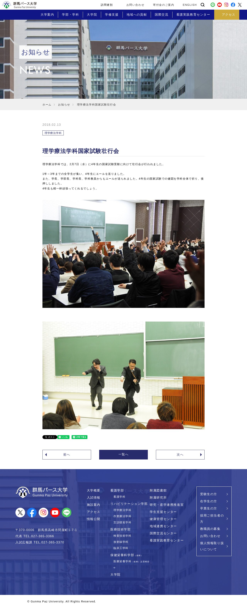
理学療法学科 (122, 510)
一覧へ (123, 454)
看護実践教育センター (167, 540)
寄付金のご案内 (163, 4)
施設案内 (93, 504)
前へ (66, 454)
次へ (180, 454)
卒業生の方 (208, 508)
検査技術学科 (122, 535)
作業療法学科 (122, 516)
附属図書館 (158, 490)
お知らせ (64, 104)
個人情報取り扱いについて (212, 546)
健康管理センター (163, 519)
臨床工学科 (121, 548)
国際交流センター (163, 533)
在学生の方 (208, 501)
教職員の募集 (210, 528)
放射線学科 (121, 541)
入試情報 (93, 497)
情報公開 (93, 519)
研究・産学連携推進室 (167, 504)
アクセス (93, 511)
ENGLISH (190, 4)
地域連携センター (163, 526)
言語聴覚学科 (122, 522)
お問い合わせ (135, 4)
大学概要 (93, 490)
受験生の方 (208, 494)
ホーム (47, 104)
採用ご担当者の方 (212, 518)
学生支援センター (163, 511)
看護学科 (119, 496)
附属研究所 (158, 497)
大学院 (115, 574)
